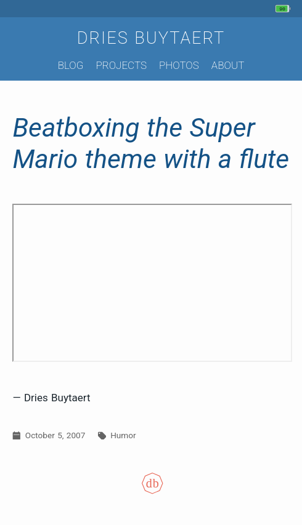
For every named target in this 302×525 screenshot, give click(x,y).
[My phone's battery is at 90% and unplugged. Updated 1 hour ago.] (284, 8)
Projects (121, 65)
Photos (179, 65)
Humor (123, 435)
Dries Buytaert (151, 38)
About (227, 65)
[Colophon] (151, 490)
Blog (71, 65)
